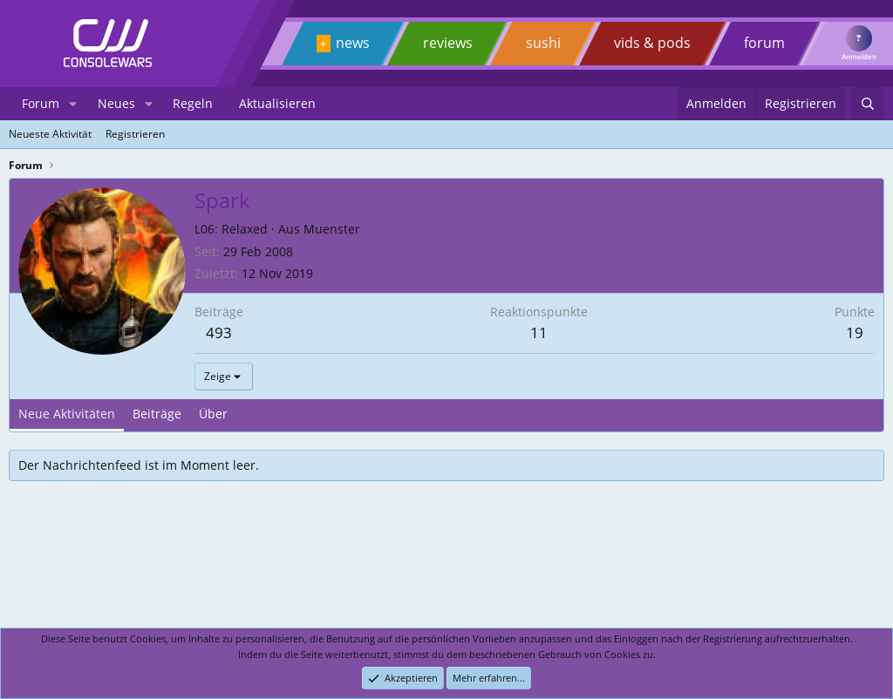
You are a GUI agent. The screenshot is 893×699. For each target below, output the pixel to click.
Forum (40, 103)
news (353, 42)
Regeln (193, 103)
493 (219, 332)
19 (854, 332)
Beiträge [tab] (157, 413)
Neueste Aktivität (50, 133)
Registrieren (135, 133)
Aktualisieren (277, 103)
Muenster (331, 229)
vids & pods (652, 42)
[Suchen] (867, 103)
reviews (448, 42)
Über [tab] (213, 413)
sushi (543, 42)
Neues (116, 103)
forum (764, 42)
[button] (73, 103)
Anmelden (859, 56)
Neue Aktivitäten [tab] (66, 413)
